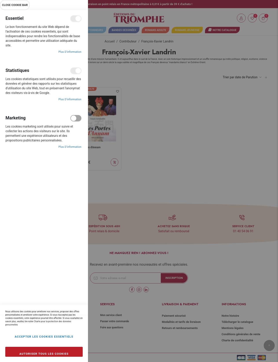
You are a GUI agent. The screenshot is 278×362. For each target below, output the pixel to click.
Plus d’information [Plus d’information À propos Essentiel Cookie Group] (70, 51)
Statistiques (75, 71)
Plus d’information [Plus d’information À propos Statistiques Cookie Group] (70, 99)
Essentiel (75, 18)
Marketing (75, 118)
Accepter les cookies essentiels (44, 336)
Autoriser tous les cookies (44, 353)
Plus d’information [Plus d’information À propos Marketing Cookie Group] (70, 146)
